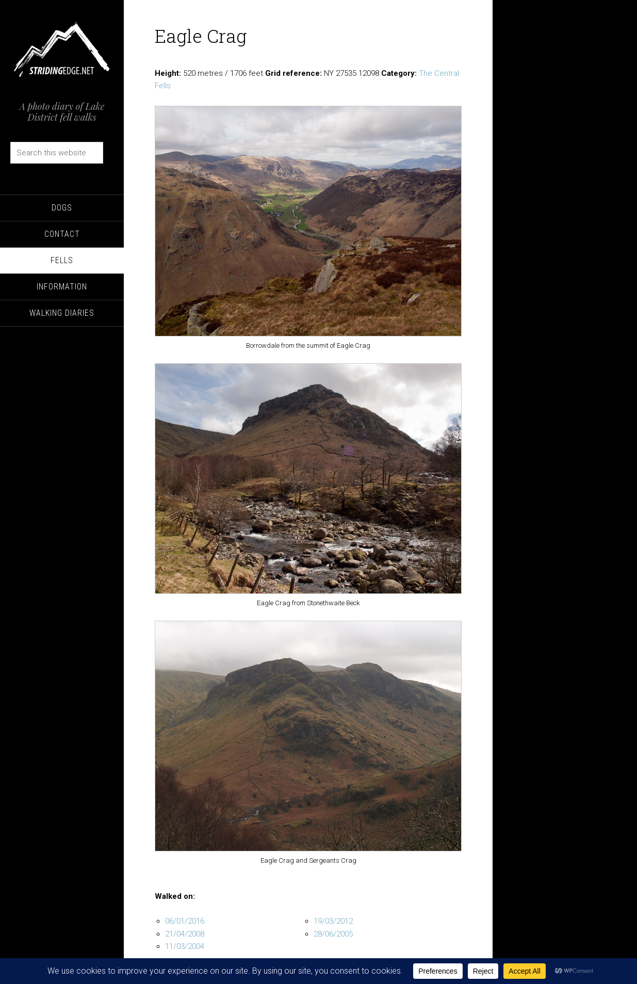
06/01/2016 (184, 921)
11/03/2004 (184, 946)
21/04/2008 (184, 934)
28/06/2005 (333, 934)
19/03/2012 (333, 921)
